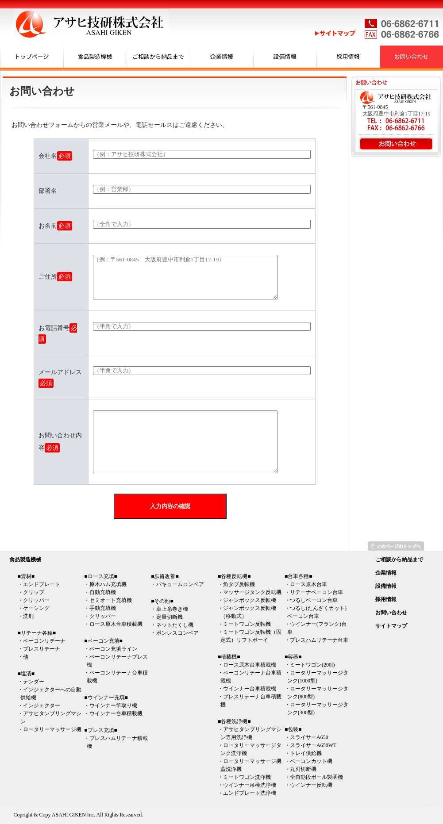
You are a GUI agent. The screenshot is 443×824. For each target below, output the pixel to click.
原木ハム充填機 (108, 584)
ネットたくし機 (174, 625)
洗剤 (28, 616)
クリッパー (36, 600)
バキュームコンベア (180, 584)
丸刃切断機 (303, 769)
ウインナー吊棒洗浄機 (249, 785)
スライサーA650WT (313, 745)
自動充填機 (102, 592)
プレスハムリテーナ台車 (319, 640)
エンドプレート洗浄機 (249, 793)
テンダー (33, 681)
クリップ (33, 592)
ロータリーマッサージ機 (52, 729)
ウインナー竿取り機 (113, 705)
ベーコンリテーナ (44, 641)
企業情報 (221, 56)
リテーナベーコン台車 (316, 592)
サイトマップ (391, 626)
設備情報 (284, 56)
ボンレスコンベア (177, 633)
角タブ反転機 (239, 584)
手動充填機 (102, 608)
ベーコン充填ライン (113, 649)
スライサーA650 (309, 737)
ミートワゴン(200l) (312, 665)
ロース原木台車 (308, 584)
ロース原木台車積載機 (116, 624)
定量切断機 (169, 617)
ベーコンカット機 (311, 761)
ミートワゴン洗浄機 (247, 777)
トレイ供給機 (306, 753)
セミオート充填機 (110, 600)
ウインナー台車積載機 (116, 713)
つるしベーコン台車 (314, 600)
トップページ (32, 56)
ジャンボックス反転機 (249, 600)
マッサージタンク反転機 (252, 592)
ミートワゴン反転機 (247, 624)
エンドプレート (41, 584)
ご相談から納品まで (158, 56)
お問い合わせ (411, 56)
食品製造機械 (94, 56)
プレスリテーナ (41, 649)
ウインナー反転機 (311, 785)
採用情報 (347, 56)
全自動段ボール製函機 (316, 777)
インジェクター (41, 705)
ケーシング (36, 608)
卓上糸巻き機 (172, 609)
